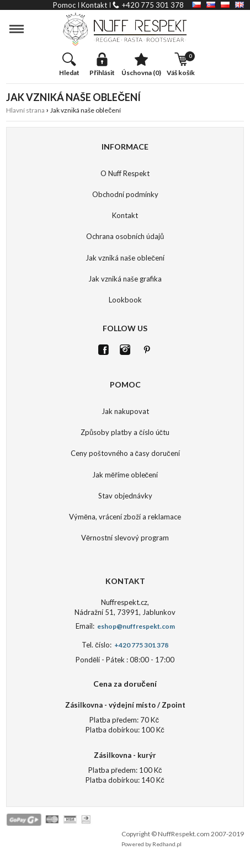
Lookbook (125, 299)
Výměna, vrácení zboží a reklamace (125, 516)
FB (103, 349)
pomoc (64, 5)
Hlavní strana (25, 110)
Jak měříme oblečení (125, 474)
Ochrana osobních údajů (125, 236)
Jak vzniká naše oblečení (125, 257)
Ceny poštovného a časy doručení (125, 453)
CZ (196, 5)
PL (225, 5)
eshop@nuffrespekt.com (135, 626)
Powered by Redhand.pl (151, 844)
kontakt (94, 5)
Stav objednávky (125, 495)
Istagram (125, 349)
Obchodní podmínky (125, 194)
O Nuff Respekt (125, 173)
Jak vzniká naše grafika (125, 278)
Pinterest (146, 349)
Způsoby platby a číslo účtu (125, 432)
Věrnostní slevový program (125, 537)
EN (239, 5)
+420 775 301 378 (153, 5)
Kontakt (125, 215)
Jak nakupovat (125, 411)
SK (210, 5)
